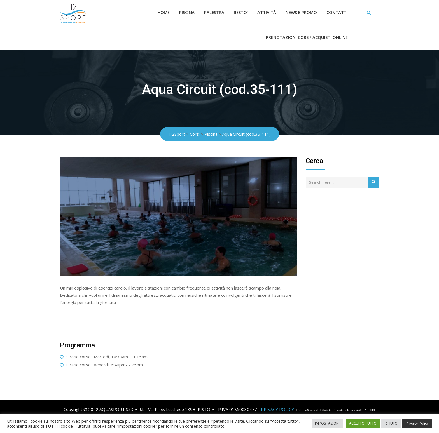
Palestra (214, 12)
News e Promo (301, 12)
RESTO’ (241, 12)
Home (163, 12)
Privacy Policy (417, 423)
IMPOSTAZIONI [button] (327, 423)
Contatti (337, 12)
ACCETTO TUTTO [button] (363, 423)
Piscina (187, 12)
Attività (266, 12)
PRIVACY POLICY (277, 409)
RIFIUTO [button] (391, 423)
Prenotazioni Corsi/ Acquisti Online (307, 37)
